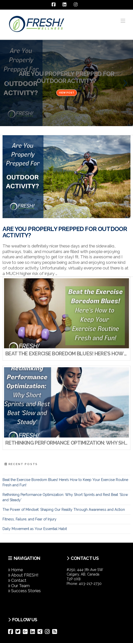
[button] (123, 21)
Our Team (19, 585)
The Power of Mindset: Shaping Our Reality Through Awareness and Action (64, 510)
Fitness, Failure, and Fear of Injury (29, 519)
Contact (17, 580)
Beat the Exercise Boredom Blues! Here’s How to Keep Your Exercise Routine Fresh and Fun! (65, 482)
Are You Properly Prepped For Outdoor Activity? (65, 232)
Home (15, 569)
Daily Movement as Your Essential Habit (35, 529)
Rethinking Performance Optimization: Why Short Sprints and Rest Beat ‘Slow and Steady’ (65, 497)
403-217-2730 (90, 584)
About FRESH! (23, 575)
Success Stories (24, 590)
